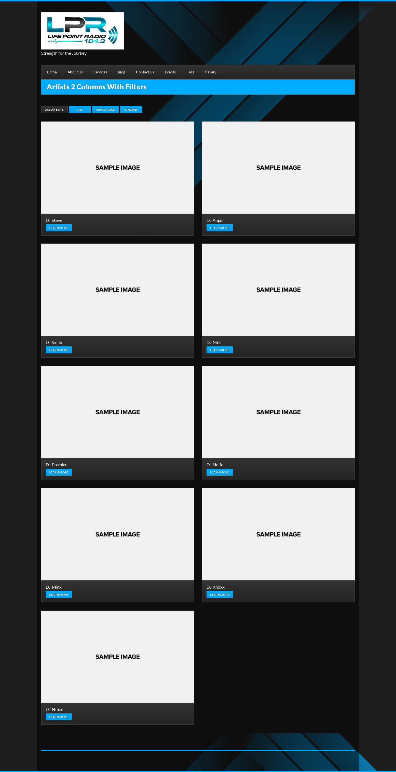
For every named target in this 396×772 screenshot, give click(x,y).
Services (100, 72)
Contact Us (145, 72)
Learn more (58, 228)
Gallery (210, 72)
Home (52, 72)
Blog (121, 72)
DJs (80, 109)
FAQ (190, 72)
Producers (105, 109)
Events (170, 72)
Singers (131, 109)
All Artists (54, 109)
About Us (75, 72)
